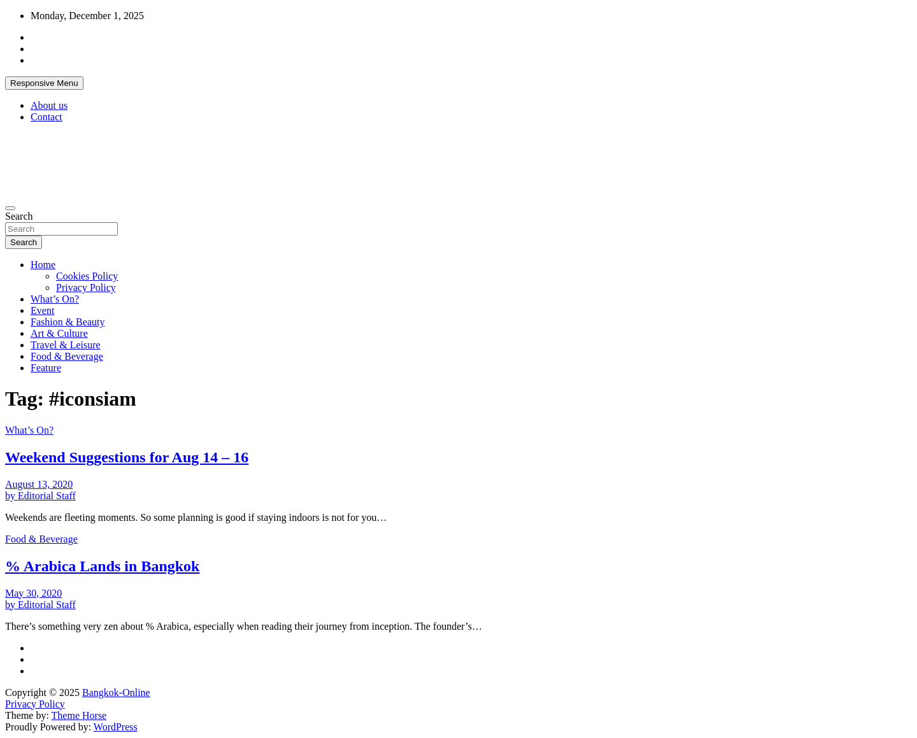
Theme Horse (79, 715)
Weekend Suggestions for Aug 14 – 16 (126, 457)
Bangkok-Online (116, 692)
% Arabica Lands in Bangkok (102, 566)
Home (43, 264)
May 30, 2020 (33, 593)
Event (42, 310)
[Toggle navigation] (10, 208)
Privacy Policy (86, 287)
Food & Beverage (67, 356)
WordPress (116, 726)
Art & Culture (59, 333)
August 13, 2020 (39, 484)
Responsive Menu (44, 83)
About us (49, 105)
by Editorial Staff (40, 495)
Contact (46, 116)
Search (19, 216)
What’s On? (55, 299)
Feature (46, 367)
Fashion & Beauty (67, 321)
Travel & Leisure (66, 344)
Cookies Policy (87, 276)
